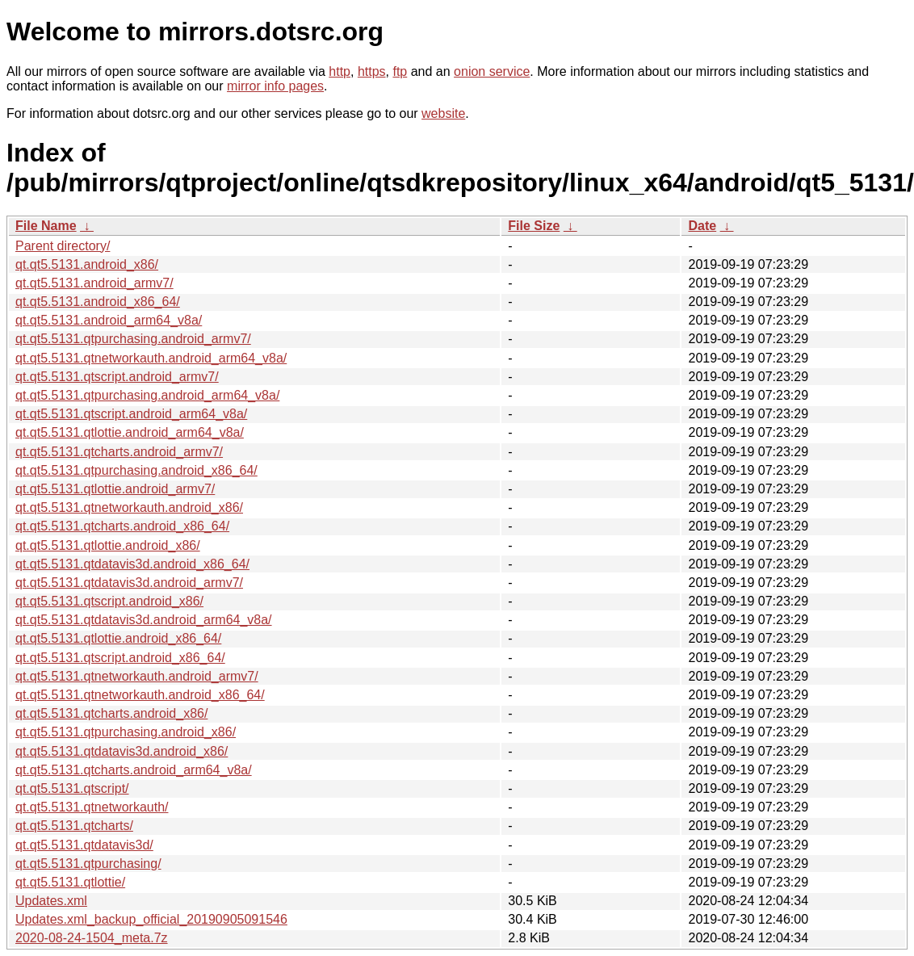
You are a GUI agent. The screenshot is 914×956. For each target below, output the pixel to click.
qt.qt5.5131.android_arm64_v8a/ (108, 320)
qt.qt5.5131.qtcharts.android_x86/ (111, 713)
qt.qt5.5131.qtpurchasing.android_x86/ (125, 732)
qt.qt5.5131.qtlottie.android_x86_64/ (118, 638)
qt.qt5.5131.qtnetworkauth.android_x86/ (129, 507)
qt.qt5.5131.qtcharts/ (74, 825)
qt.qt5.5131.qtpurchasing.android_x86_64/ (136, 470)
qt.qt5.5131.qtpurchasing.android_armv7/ (133, 339)
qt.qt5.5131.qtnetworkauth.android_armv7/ (136, 676)
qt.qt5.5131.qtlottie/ (70, 882)
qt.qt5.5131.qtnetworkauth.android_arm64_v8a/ (151, 358)
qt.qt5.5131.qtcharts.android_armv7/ (119, 452)
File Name (46, 226)
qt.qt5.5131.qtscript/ (72, 788)
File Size (534, 226)
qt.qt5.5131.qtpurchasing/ (88, 863)
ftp (399, 71)
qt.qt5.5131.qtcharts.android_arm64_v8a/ (133, 770)
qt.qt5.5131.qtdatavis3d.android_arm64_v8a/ (143, 620)
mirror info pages (275, 86)
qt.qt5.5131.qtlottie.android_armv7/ (115, 489)
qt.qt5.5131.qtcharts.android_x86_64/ (122, 526)
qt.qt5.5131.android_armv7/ (94, 283)
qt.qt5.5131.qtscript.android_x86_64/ (120, 658)
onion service (492, 71)
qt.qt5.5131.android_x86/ (86, 264)
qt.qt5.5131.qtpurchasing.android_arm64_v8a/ (147, 395)
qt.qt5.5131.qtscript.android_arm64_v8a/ (131, 414)
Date (702, 226)
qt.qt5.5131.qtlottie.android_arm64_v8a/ (129, 432)
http (339, 71)
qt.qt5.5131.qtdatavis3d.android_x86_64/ (132, 564)
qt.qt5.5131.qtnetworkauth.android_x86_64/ (140, 695)
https (372, 71)
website (443, 113)
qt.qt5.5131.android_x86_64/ (97, 301)
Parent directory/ (62, 246)
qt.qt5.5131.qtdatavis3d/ (84, 845)
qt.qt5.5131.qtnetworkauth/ (91, 807)
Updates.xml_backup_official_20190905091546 (151, 919)
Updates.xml (51, 901)
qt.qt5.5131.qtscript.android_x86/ (109, 601)
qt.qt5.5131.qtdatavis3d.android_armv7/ (129, 582)
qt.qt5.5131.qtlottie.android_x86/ (107, 545)
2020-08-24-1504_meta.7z (91, 938)
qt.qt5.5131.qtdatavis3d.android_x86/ (121, 751)
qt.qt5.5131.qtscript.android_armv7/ (117, 377)
